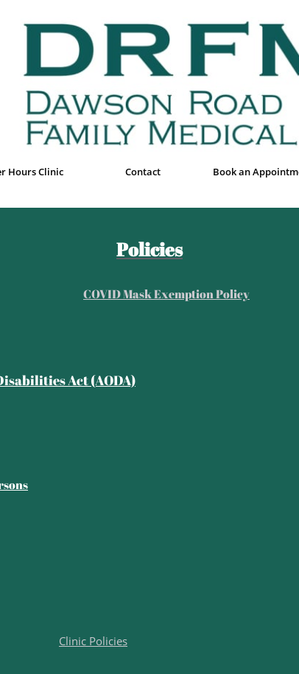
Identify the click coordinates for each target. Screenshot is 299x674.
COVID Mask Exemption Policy (166, 294)
